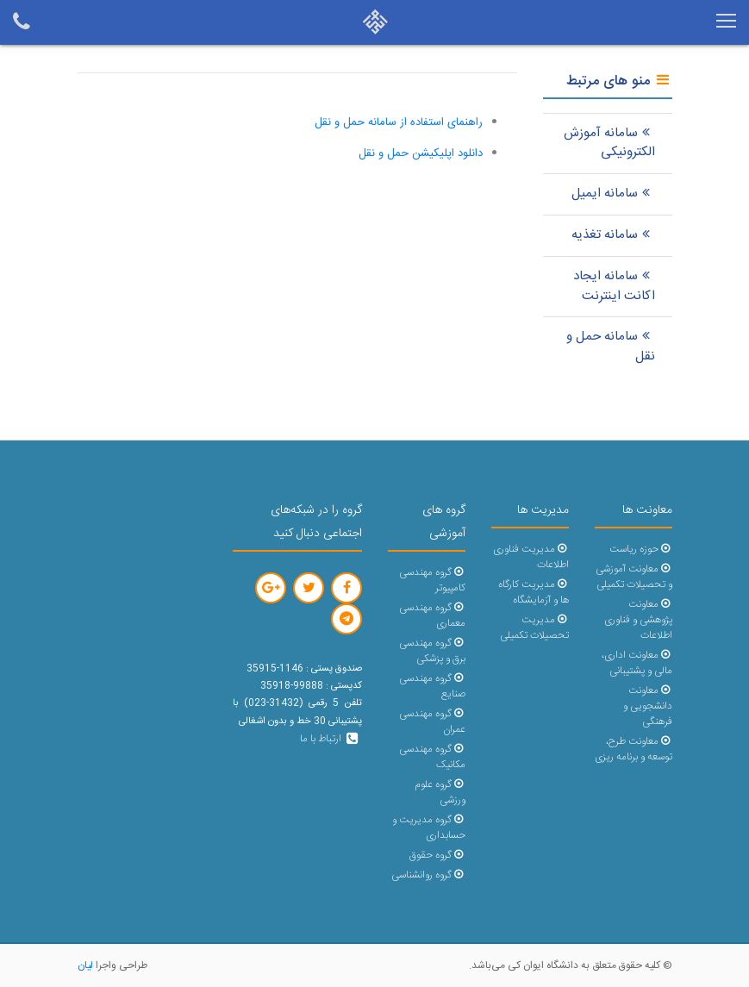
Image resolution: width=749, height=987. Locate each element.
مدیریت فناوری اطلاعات (530, 557)
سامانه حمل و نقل (610, 346)
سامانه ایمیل (613, 193)
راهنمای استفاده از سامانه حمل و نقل (399, 122)
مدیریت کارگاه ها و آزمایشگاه (533, 593)
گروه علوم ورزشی (440, 793)
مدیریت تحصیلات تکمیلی (534, 628)
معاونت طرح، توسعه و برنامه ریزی (633, 749)
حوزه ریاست (640, 549)
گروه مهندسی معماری (432, 616)
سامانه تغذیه (613, 235)
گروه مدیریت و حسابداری (428, 828)
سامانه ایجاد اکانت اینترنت (614, 286)
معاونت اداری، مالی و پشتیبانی (636, 663)
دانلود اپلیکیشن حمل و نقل (421, 153)
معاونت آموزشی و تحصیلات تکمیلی (633, 577)
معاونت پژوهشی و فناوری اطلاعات (638, 620)
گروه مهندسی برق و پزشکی (432, 651)
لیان (85, 965)
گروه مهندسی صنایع (432, 687)
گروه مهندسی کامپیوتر (432, 581)
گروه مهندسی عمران (432, 722)
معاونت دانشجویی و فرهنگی (647, 706)
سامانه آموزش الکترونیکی (609, 143)
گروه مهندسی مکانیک (432, 757)
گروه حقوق (437, 855)
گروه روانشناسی (428, 875)
